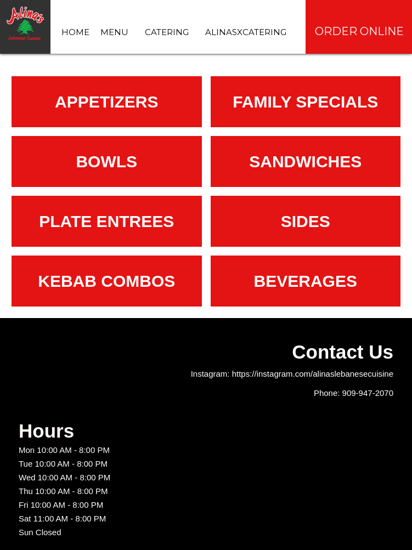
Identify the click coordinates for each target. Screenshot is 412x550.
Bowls (106, 161)
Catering (167, 32)
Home (75, 32)
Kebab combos (106, 281)
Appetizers (106, 102)
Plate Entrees (106, 221)
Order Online (359, 31)
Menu (114, 32)
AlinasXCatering (245, 32)
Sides (305, 221)
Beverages (305, 281)
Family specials (305, 102)
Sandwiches (305, 161)
